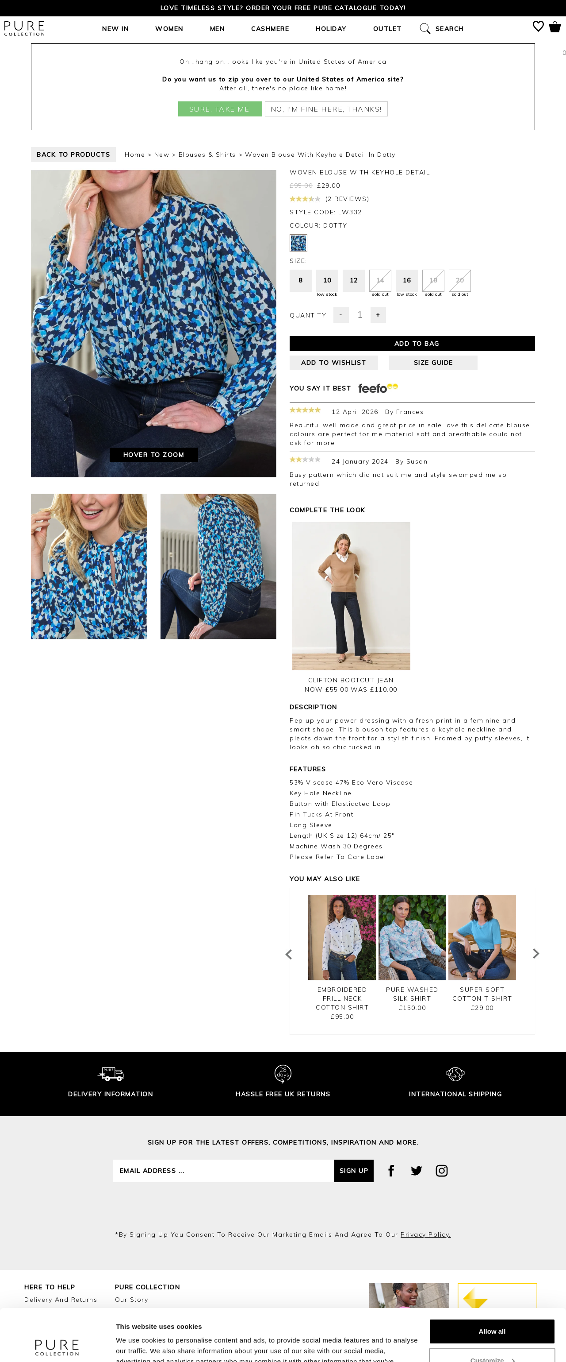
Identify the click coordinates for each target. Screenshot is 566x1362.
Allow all (492, 1279)
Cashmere (270, 29)
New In (115, 29)
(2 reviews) (329, 199)
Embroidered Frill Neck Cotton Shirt (342, 998)
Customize (492, 1308)
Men (217, 29)
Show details (136, 1344)
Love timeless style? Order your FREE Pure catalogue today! (283, 8)
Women (169, 29)
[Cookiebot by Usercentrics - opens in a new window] (57, 1344)
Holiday (331, 29)
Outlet (387, 29)
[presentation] (283, 1206)
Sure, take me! (220, 108)
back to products (73, 155)
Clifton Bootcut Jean (351, 680)
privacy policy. (426, 1234)
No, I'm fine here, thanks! (326, 108)
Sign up (354, 1171)
